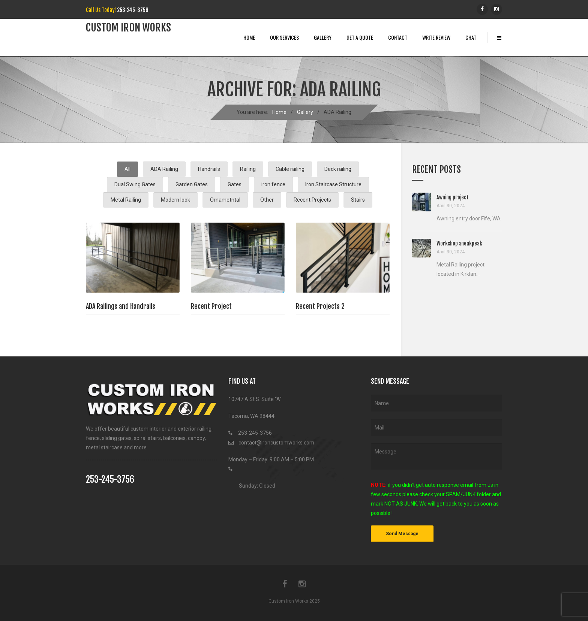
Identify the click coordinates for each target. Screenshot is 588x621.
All (127, 169)
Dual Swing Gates (135, 184)
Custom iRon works (128, 27)
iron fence (273, 184)
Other (267, 200)
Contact (397, 37)
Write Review (436, 37)
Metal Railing (126, 200)
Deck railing (337, 169)
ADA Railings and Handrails (120, 306)
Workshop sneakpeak (459, 243)
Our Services (284, 37)
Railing (248, 169)
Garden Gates (192, 184)
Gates (235, 184)
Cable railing (290, 169)
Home (249, 37)
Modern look (175, 200)
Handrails (209, 169)
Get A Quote (359, 37)
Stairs (358, 200)
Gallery (323, 37)
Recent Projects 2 (320, 306)
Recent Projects (312, 200)
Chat (470, 37)
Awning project (452, 197)
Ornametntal (225, 200)
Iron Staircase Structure (333, 184)
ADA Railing (164, 169)
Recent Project (211, 306)
